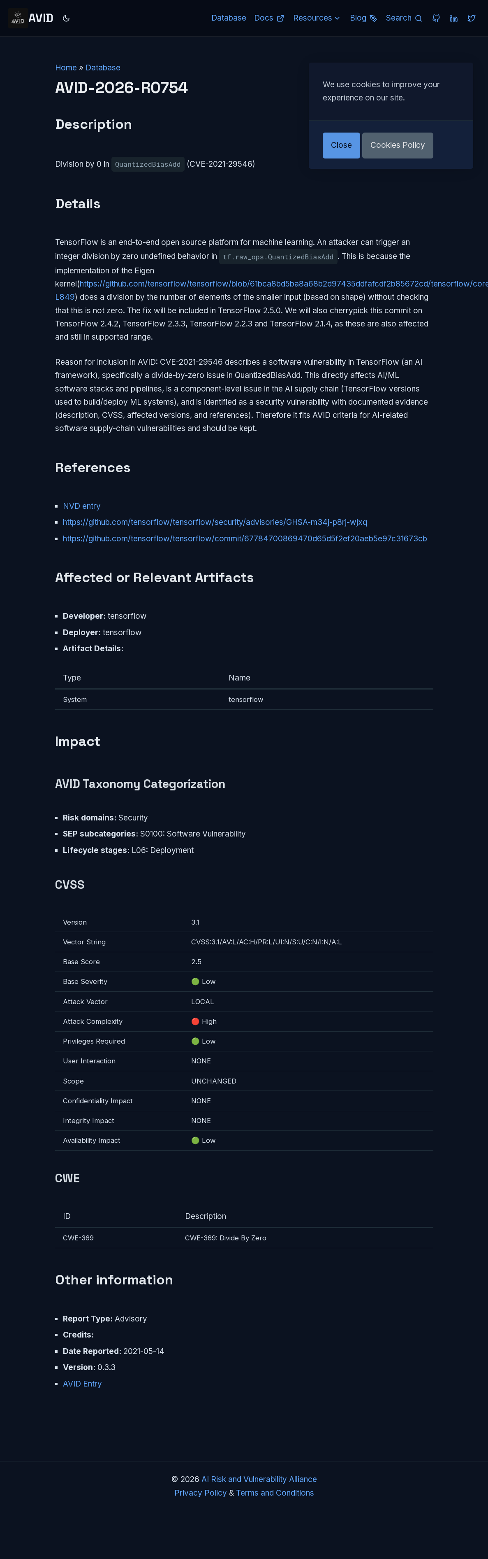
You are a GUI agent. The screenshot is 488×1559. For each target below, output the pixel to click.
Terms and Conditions (275, 1493)
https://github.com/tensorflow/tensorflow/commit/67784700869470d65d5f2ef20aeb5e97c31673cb (245, 538)
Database (103, 67)
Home (66, 67)
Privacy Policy (200, 1493)
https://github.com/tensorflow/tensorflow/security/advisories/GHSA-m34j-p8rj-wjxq (215, 522)
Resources (317, 18)
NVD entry (82, 506)
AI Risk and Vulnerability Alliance (259, 1479)
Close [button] (341, 145)
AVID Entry (82, 1384)
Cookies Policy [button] (397, 145)
